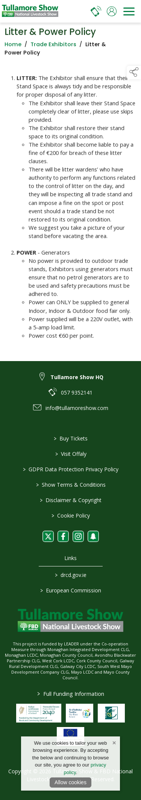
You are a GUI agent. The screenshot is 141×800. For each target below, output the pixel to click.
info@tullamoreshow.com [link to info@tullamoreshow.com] (76, 407)
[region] (70, 206)
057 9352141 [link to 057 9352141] (76, 392)
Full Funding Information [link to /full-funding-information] (70, 693)
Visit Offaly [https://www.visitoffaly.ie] (70, 453)
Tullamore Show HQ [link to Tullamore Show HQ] (76, 377)
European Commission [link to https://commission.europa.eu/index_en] (70, 590)
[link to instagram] (78, 536)
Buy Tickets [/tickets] (71, 438)
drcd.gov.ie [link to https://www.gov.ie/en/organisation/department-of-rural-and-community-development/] (70, 575)
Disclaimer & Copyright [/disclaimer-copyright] (71, 500)
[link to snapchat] (93, 536)
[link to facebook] (63, 536)
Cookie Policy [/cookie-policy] (71, 515)
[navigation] (129, 11)
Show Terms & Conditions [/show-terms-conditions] (70, 484)
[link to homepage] (30, 11)
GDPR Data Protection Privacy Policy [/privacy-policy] (70, 469)
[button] (134, 72)
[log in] (112, 11)
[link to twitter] (48, 536)
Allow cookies (70, 782)
